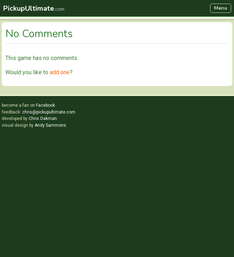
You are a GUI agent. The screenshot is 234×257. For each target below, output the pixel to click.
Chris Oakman (43, 118)
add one (60, 72)
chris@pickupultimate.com (48, 112)
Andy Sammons (50, 125)
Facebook (45, 105)
